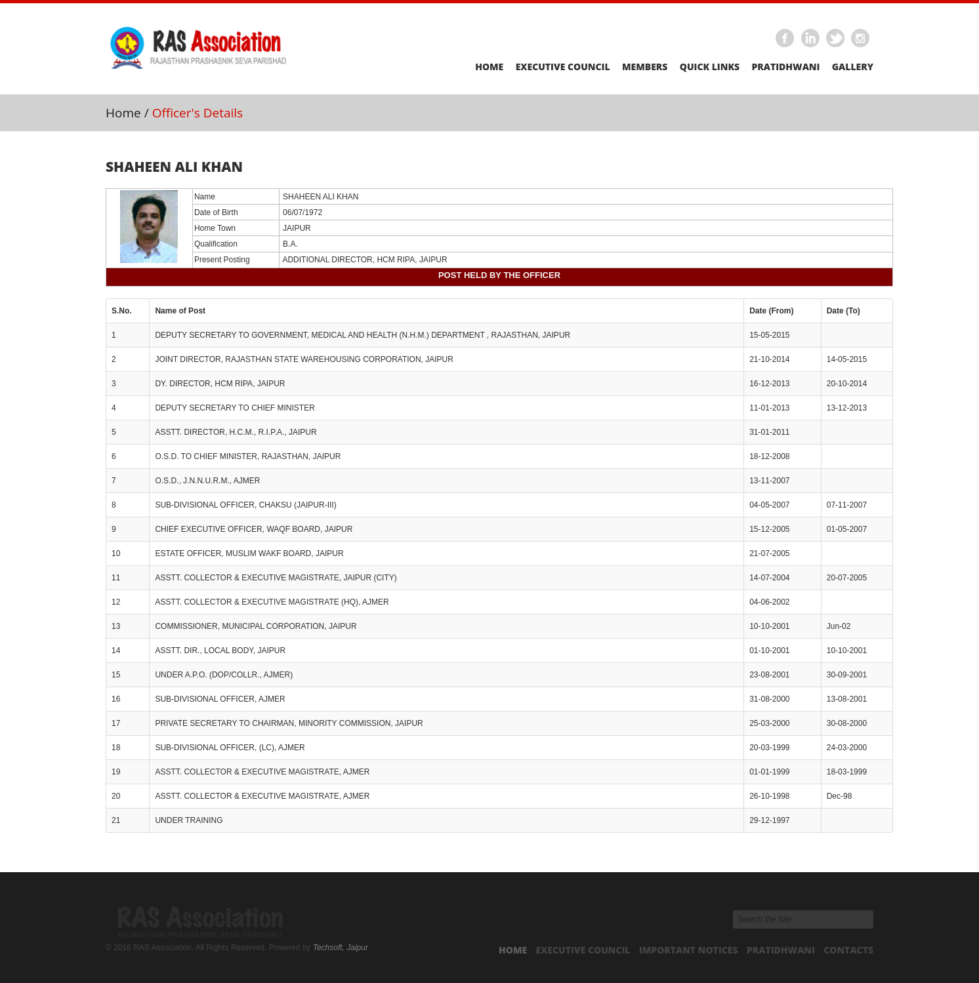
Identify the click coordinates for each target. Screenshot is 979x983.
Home (489, 66)
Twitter (836, 39)
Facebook (785, 39)
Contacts (848, 950)
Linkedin (810, 39)
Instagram (861, 39)
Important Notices (688, 950)
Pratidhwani (785, 66)
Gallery (852, 66)
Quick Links (709, 66)
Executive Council (563, 66)
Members (644, 66)
